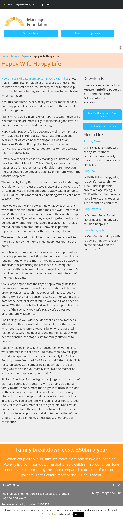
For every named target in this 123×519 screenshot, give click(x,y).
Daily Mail (89, 171)
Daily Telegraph (93, 230)
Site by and (106, 493)
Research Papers (20, 56)
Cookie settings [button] (49, 514)
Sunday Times (92, 141)
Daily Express (92, 209)
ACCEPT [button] (78, 514)
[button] (120, 47)
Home (4, 56)
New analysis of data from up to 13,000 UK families (34, 78)
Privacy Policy (10, 485)
